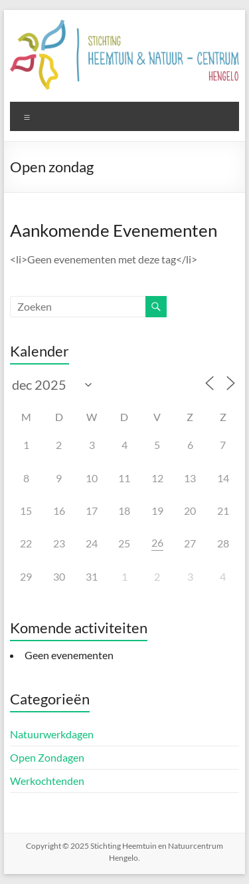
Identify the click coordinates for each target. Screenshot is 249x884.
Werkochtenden (47, 780)
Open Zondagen (47, 757)
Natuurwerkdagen (52, 734)
